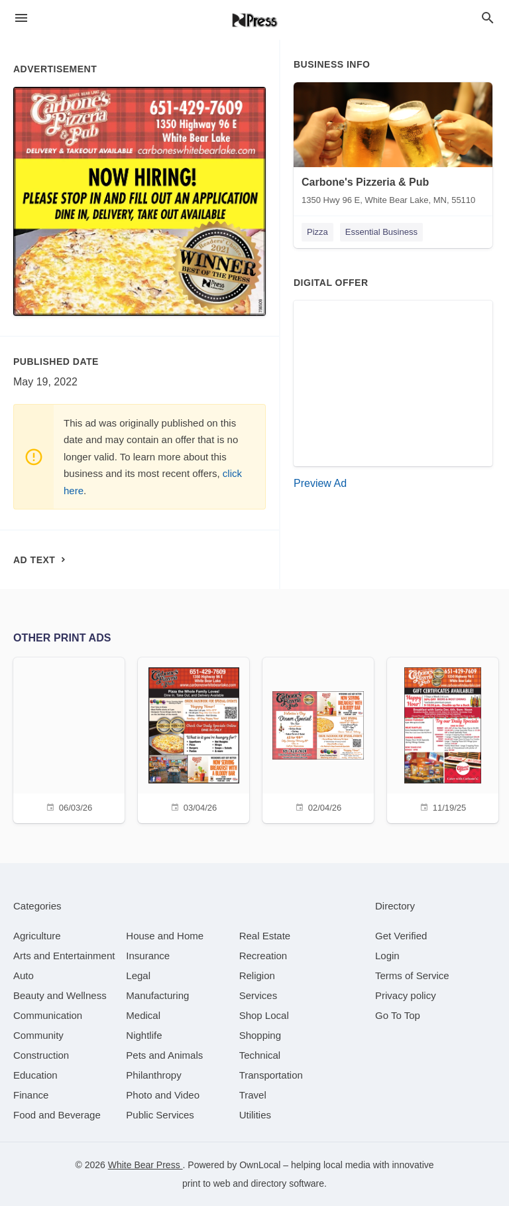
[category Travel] (252, 1095)
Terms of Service (412, 975)
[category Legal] (138, 975)
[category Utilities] (255, 1114)
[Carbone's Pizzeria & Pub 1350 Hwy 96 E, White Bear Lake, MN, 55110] (393, 146)
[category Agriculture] (37, 935)
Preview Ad (320, 483)
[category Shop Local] (264, 1015)
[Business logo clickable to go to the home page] (254, 20)
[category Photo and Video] (162, 1095)
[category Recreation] (263, 955)
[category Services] (258, 995)
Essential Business (381, 232)
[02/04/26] (318, 738)
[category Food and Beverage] (57, 1114)
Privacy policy (405, 995)
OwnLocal (259, 1165)
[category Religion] (257, 975)
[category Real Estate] (265, 935)
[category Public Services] (160, 1114)
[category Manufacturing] (157, 995)
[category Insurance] (148, 955)
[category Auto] (23, 975)
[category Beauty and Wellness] (60, 995)
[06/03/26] (69, 738)
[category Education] (35, 1075)
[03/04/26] (193, 738)
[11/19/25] (442, 738)
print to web (206, 1183)
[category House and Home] (164, 935)
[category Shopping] (260, 1035)
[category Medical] (143, 1015)
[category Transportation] (271, 1075)
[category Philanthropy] (153, 1075)
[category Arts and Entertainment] (64, 955)
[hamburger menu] (21, 18)
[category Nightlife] (144, 1035)
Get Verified (401, 935)
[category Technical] (260, 1055)
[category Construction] (41, 1055)
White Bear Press (145, 1165)
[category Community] (38, 1035)
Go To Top (397, 1015)
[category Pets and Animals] (164, 1055)
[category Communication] (47, 1015)
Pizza (317, 232)
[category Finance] (30, 1095)
